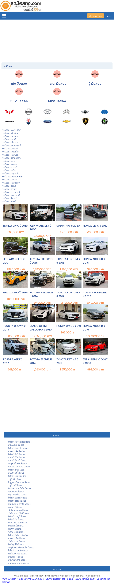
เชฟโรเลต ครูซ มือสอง (17, 553)
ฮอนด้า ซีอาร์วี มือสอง (17, 460)
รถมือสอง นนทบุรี (9, 167)
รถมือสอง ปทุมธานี (10, 173)
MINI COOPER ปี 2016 (15, 292)
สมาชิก (109, 16)
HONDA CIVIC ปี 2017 (95, 225)
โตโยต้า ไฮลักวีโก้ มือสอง (18, 447)
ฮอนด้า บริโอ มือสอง (16, 537)
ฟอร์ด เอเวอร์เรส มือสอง (18, 509)
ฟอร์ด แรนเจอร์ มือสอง (17, 522)
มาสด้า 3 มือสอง (15, 528)
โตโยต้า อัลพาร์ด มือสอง (18, 497)
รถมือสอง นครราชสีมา (11, 129)
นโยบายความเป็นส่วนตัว (85, 578)
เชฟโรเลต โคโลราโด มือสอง (19, 503)
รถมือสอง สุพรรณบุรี (11, 195)
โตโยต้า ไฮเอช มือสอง (17, 475)
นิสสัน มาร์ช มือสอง (16, 541)
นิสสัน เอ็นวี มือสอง (16, 531)
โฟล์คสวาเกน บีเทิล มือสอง (19, 488)
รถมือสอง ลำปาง (9, 179)
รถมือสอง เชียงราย (10, 142)
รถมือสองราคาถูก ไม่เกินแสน (30, 578)
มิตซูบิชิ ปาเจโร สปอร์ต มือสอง (21, 547)
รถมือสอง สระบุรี (9, 201)
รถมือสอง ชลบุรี (9, 139)
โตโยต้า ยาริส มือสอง (17, 469)
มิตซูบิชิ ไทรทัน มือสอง (17, 463)
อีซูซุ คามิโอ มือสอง (16, 525)
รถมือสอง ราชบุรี (9, 188)
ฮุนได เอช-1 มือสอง (16, 491)
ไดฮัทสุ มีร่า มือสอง (16, 544)
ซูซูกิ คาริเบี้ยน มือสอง (17, 494)
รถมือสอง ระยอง (9, 160)
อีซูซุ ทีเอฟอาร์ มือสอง (17, 559)
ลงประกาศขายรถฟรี (52, 578)
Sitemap (6, 581)
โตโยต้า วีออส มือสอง (17, 500)
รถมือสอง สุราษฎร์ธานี (11, 157)
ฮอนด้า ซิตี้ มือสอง (16, 472)
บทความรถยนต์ (103, 578)
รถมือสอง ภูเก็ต (8, 170)
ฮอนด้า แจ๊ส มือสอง (16, 450)
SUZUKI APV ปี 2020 (68, 225)
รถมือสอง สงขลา (9, 163)
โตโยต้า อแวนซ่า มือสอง (18, 550)
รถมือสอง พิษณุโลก (10, 151)
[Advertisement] (57, 40)
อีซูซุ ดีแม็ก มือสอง (16, 444)
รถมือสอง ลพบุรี (9, 185)
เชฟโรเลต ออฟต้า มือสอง (18, 562)
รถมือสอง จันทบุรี (9, 198)
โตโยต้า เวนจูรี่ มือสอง (17, 516)
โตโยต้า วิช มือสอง (15, 519)
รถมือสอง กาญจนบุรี (11, 191)
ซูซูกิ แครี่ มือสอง (15, 485)
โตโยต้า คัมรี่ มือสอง (16, 454)
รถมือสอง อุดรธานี (10, 148)
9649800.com (9, 578)
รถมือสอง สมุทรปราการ (12, 176)
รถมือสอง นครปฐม (10, 154)
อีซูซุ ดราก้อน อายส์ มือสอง (19, 482)
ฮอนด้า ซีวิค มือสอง (16, 457)
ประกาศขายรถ (95, 16)
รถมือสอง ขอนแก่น (10, 135)
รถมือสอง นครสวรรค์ (11, 182)
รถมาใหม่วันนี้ (67, 578)
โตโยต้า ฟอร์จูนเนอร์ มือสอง (19, 441)
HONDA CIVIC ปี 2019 (15, 225)
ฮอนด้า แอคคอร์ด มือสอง (19, 466)
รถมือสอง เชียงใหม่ (10, 132)
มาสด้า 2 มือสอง (15, 506)
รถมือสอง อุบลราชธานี (11, 145)
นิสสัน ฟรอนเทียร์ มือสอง (18, 513)
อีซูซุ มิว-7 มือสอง (15, 556)
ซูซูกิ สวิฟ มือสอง (15, 478)
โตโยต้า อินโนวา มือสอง (18, 534)
